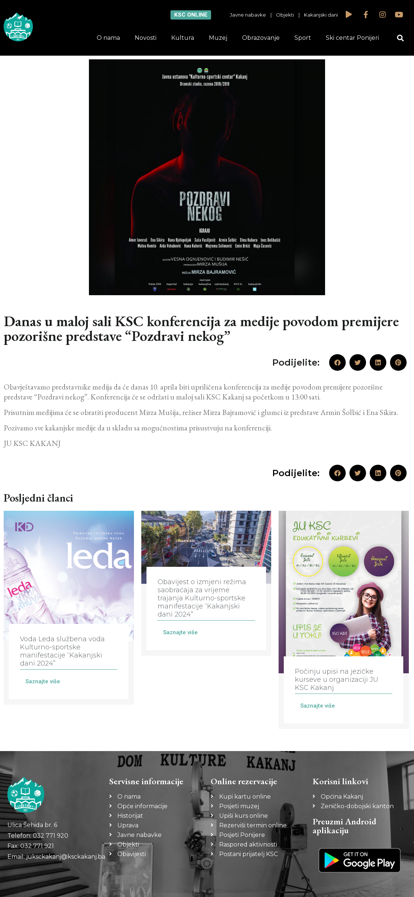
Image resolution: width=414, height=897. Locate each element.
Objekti (285, 15)
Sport (302, 37)
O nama (108, 37)
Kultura (182, 37)
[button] (400, 38)
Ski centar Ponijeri (352, 37)
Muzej (218, 37)
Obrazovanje (261, 37)
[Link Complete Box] (69, 608)
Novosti (145, 37)
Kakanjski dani (321, 15)
